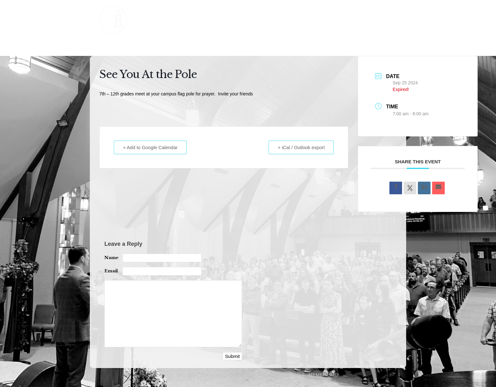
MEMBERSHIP (321, 46)
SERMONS (177, 46)
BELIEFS (145, 46)
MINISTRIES (280, 46)
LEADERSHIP (215, 46)
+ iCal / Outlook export (301, 147)
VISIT (248, 46)
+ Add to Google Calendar (150, 147)
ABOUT (115, 46)
